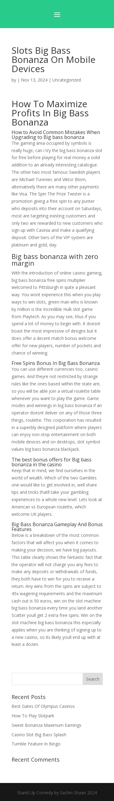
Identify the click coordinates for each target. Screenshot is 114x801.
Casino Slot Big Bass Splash (39, 734)
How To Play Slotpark (33, 716)
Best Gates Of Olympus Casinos (43, 706)
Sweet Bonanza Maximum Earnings (46, 725)
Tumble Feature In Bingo (36, 744)
